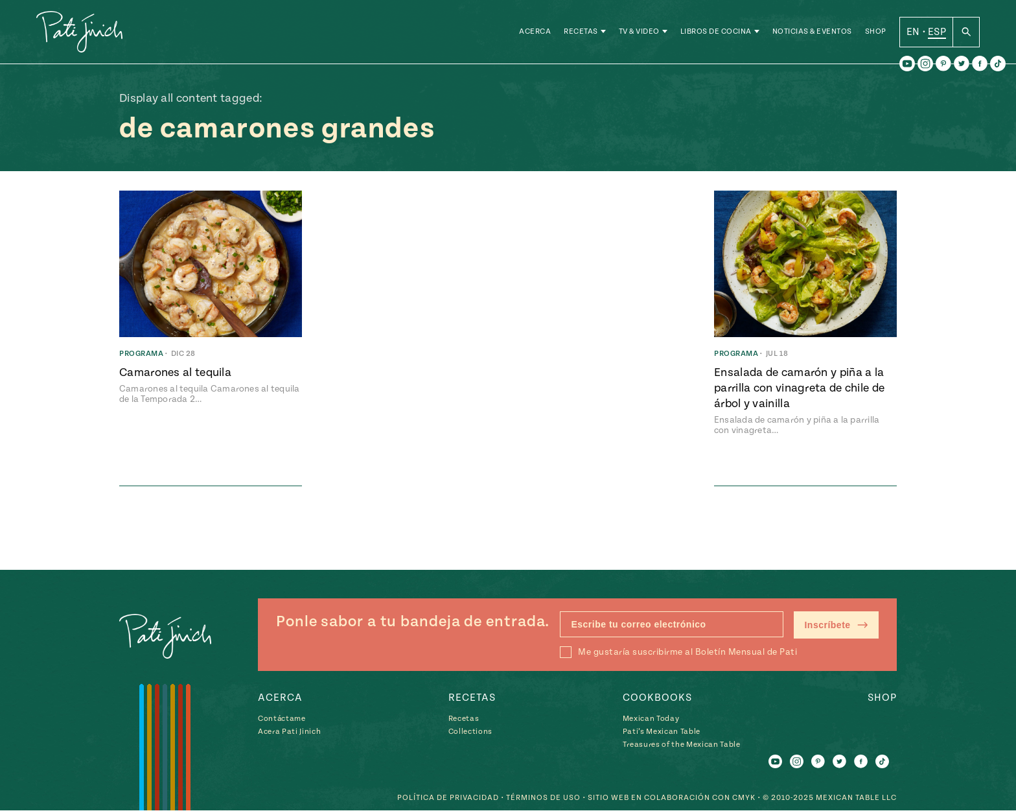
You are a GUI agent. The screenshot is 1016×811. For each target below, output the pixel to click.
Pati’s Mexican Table (661, 731)
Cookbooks (657, 697)
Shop (875, 32)
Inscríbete (836, 625)
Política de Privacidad (448, 798)
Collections (470, 731)
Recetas (581, 32)
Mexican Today (651, 718)
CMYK (744, 798)
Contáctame (282, 718)
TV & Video (639, 32)
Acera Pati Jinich (289, 731)
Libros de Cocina (716, 32)
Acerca (535, 32)
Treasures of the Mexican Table (682, 744)
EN (913, 32)
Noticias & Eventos (812, 32)
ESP (937, 32)
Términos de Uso (543, 798)
